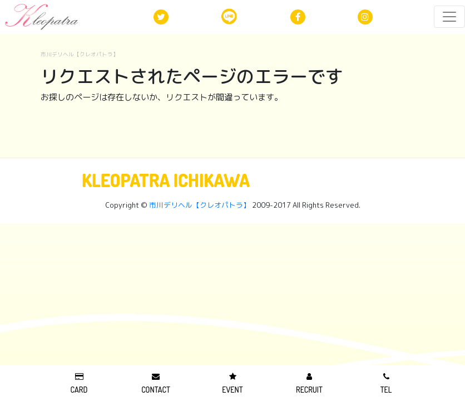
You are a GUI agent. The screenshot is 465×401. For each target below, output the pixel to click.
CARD (79, 383)
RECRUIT (309, 383)
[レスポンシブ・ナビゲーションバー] (449, 17)
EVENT (232, 383)
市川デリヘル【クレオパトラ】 (79, 54)
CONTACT (155, 383)
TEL (386, 383)
